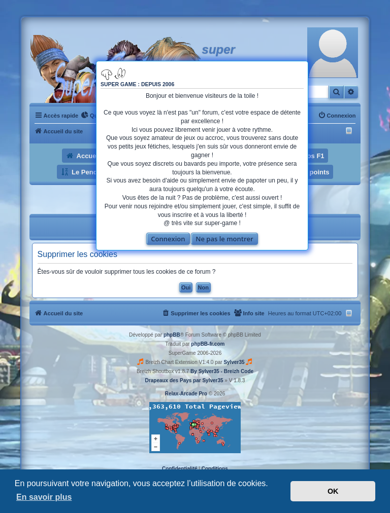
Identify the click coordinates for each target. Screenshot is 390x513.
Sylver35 (233, 362)
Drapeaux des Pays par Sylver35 (184, 380)
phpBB (172, 335)
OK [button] (333, 491)
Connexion (168, 238)
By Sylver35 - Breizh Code (221, 371)
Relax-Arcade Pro (186, 393)
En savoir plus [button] (44, 497)
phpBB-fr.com (207, 344)
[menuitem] (91, 115)
